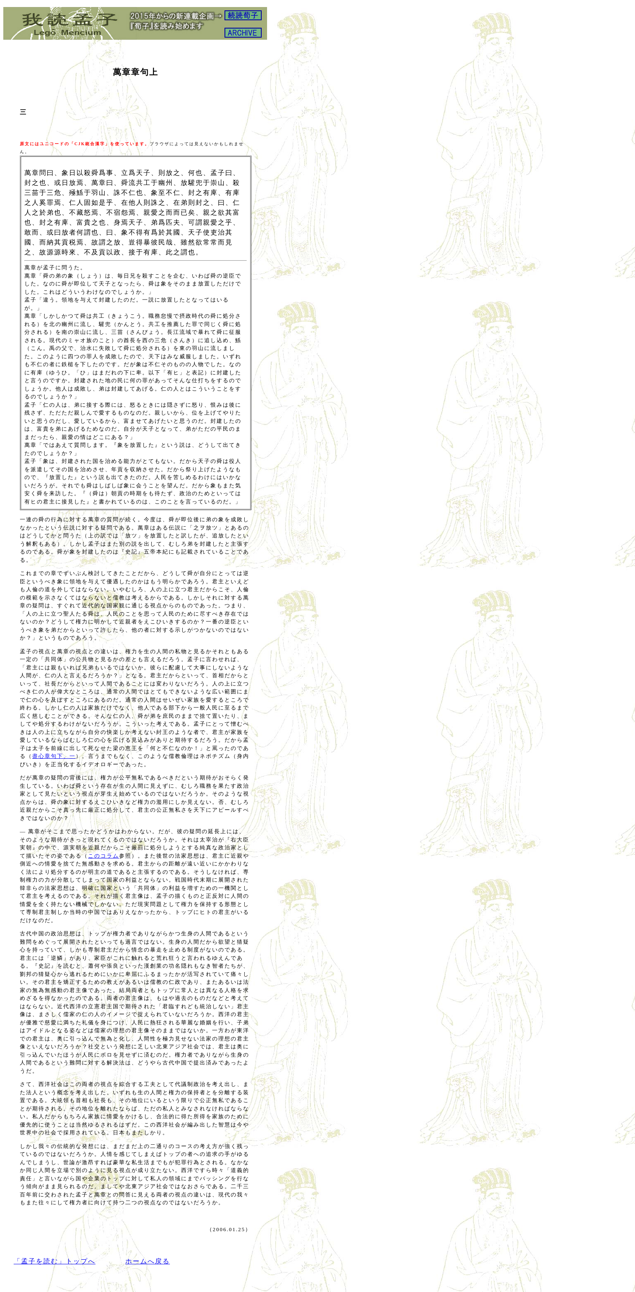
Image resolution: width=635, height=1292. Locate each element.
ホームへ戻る (147, 1261)
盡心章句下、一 (54, 756)
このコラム (103, 856)
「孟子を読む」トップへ (54, 1261)
